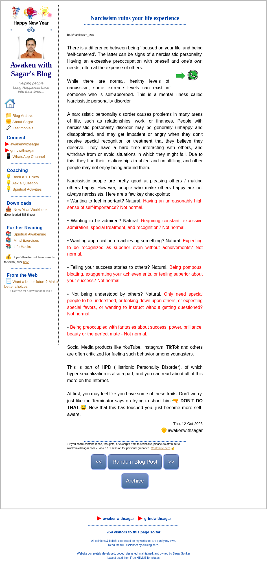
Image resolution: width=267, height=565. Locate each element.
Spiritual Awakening (30, 234)
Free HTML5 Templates (144, 557)
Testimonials (23, 128)
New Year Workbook (30, 210)
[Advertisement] (31, 323)
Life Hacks (22, 247)
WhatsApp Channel (28, 156)
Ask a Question (25, 183)
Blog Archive (22, 116)
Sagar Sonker (181, 553)
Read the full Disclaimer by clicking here (133, 545)
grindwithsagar (22, 150)
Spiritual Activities (26, 189)
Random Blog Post (135, 462)
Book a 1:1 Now (25, 177)
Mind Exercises (26, 240)
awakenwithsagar (24, 144)
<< (98, 462)
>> (171, 462)
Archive (135, 481)
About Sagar (22, 122)
